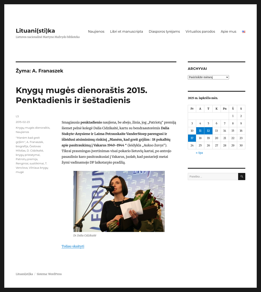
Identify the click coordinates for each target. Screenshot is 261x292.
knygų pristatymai (28, 154)
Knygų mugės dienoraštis (33, 127)
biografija (22, 146)
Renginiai (22, 163)
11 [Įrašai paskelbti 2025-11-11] (200, 131)
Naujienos (96, 31)
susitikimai (37, 163)
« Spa (199, 153)
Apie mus (228, 31)
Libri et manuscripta (126, 31)
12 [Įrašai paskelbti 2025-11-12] (208, 131)
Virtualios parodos (200, 31)
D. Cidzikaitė (35, 150)
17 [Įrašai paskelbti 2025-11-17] (192, 138)
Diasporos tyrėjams (164, 31)
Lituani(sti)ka (35, 30)
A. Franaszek (35, 142)
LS (17, 116)
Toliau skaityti (73, 246)
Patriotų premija (27, 159)
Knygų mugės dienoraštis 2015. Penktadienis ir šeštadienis (81, 95)
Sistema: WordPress (49, 274)
